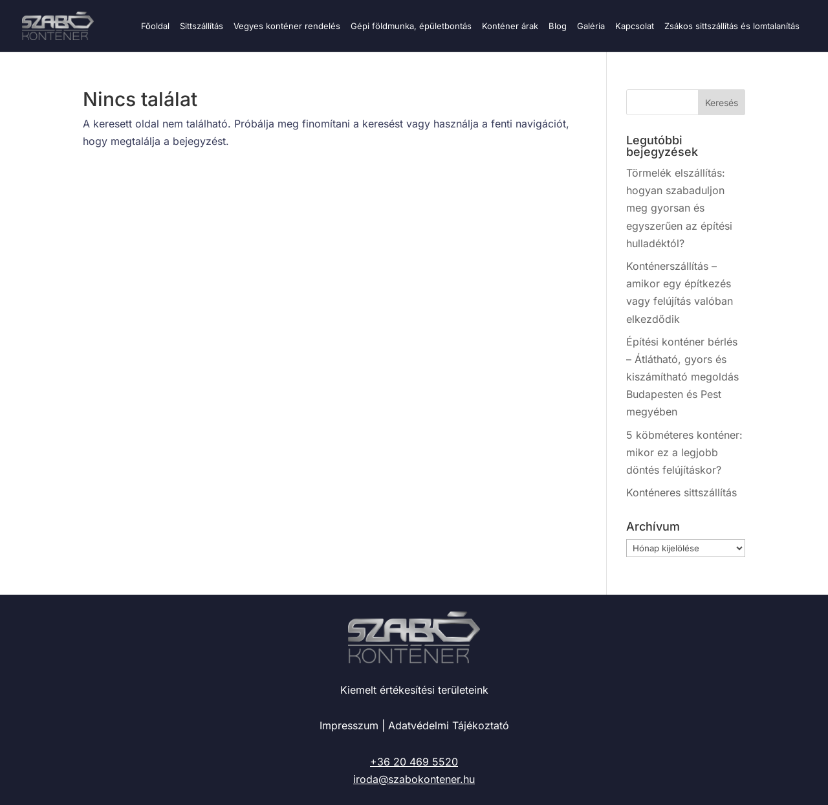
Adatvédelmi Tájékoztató (448, 725)
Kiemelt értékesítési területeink (414, 689)
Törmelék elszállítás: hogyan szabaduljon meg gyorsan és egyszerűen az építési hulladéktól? (679, 208)
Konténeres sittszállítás (681, 492)
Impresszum (349, 725)
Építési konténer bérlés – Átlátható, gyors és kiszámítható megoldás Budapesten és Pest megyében (682, 377)
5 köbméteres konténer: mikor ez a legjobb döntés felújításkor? (684, 452)
